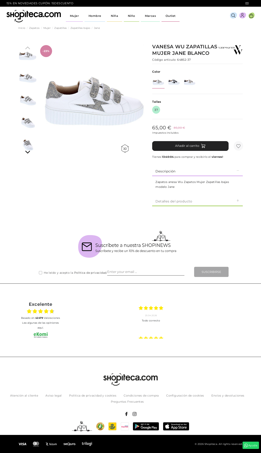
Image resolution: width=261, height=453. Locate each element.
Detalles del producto (197, 201)
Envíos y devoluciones (227, 395)
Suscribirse (211, 272)
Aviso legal (53, 395)
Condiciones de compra (141, 395)
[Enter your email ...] (145, 272)
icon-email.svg (247, 3)
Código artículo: (164, 60)
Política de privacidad (90, 273)
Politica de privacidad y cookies (92, 395)
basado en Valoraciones (40, 317)
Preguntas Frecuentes (127, 401)
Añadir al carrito (190, 146)
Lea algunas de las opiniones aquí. (40, 325)
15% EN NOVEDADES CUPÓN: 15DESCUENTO (39, 3)
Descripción (197, 171)
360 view (124, 148)
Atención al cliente (24, 395)
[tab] (197, 171)
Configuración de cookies (185, 395)
